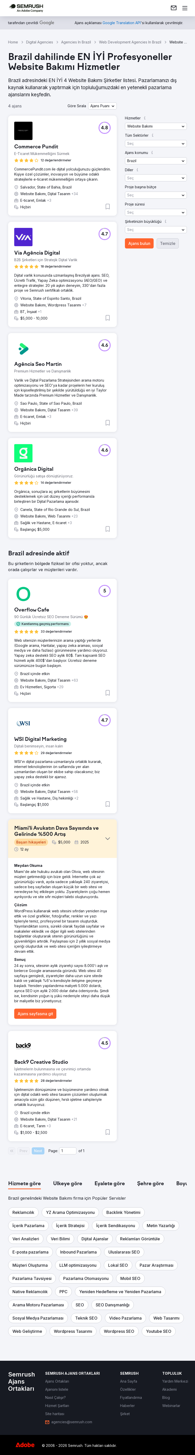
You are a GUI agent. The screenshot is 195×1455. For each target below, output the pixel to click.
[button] (102, 105)
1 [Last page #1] (83, 1151)
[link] (174, 8)
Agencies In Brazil (76, 42)
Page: (53, 1151)
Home (13, 42)
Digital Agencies (39, 42)
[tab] (24, 1184)
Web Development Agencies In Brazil (130, 42)
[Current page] (67, 1151)
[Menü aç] (185, 8)
